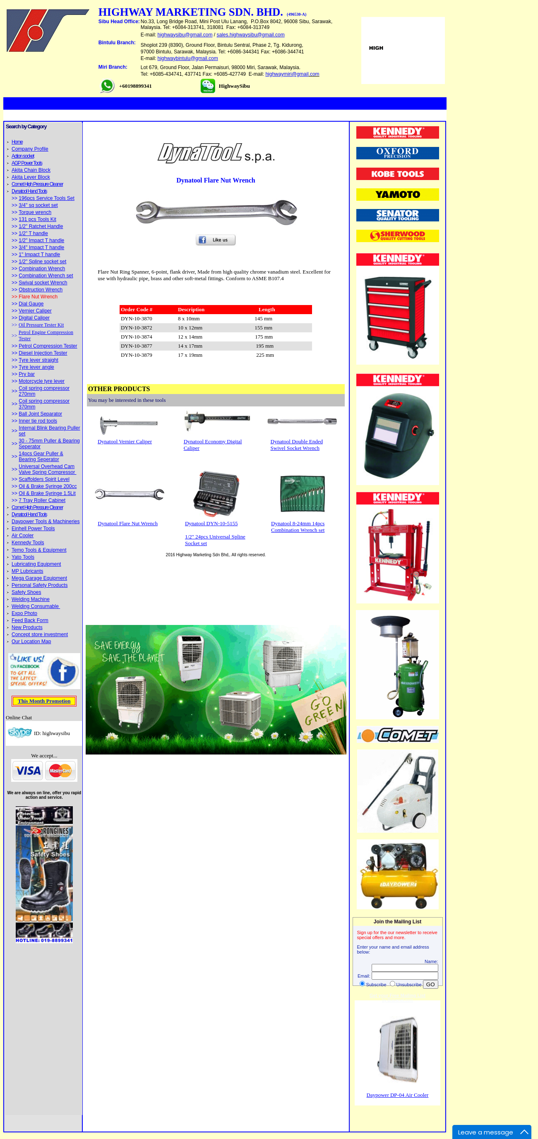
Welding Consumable (36, 606)
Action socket (23, 156)
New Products (27, 627)
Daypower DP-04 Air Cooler (398, 1095)
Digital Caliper (34, 318)
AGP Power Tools (27, 163)
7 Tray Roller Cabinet (42, 500)
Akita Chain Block (31, 170)
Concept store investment (40, 634)
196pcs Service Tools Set (46, 198)
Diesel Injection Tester (43, 353)
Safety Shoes (26, 592)
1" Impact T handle (39, 254)
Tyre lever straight (38, 360)
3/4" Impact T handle (41, 247)
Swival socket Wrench (43, 283)
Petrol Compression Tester (48, 346)
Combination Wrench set (46, 276)
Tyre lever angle (36, 367)
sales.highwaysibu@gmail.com (250, 35)
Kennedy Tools (28, 542)
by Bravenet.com (397, 1000)
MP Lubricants (27, 571)
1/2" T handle (33, 233)
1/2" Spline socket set (42, 261)
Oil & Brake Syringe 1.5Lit (47, 493)
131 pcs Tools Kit (37, 219)
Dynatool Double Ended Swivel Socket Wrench (297, 444)
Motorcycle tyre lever (42, 381)
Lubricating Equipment (36, 564)
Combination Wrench (42, 269)
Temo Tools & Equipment (39, 550)
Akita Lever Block (31, 177)
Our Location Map (31, 641)
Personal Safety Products (39, 585)
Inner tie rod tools (38, 421)
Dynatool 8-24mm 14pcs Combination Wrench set (297, 526)
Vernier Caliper (35, 311)
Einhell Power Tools (33, 528)
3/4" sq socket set (38, 205)
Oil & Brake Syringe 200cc (48, 486)
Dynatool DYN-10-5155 (211, 523)
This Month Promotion (44, 701)
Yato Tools (23, 557)
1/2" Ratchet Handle (41, 226)
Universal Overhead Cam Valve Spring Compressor (47, 469)
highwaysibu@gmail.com (185, 35)
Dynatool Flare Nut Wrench (128, 523)
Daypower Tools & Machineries (46, 521)
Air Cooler (23, 535)
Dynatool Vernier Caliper (125, 441)
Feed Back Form (30, 620)
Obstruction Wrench (40, 290)
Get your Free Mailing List (397, 995)
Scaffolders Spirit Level (44, 479)
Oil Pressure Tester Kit (41, 325)
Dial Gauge (31, 304)
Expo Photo (24, 613)
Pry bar (27, 374)
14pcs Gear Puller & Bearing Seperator (41, 456)
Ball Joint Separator (40, 414)
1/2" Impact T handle (41, 240)
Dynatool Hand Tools (29, 191)
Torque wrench (35, 212)
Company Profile (30, 149)
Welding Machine (31, 599)
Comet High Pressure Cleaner (37, 184)
